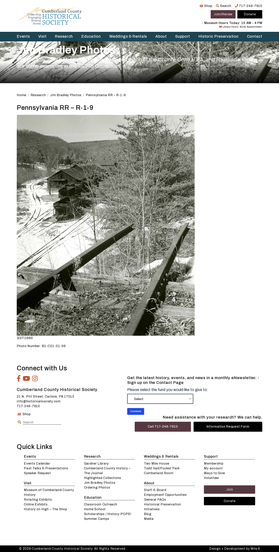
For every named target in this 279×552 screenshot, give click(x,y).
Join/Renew (223, 14)
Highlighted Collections (102, 478)
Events (23, 36)
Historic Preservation (218, 36)
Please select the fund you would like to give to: (167, 390)
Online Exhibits (36, 504)
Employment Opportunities (165, 495)
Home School (95, 509)
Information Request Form (228, 426)
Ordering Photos (97, 487)
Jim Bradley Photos (99, 482)
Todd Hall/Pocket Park (162, 468)
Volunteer (211, 478)
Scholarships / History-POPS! (107, 514)
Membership (213, 463)
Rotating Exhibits (38, 499)
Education (91, 36)
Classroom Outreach (100, 504)
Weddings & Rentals (128, 36)
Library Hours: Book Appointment (240, 27)
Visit (42, 36)
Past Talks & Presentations (46, 468)
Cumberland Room (158, 473)
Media (149, 519)
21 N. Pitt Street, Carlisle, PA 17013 (45, 396)
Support (182, 36)
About (161, 36)
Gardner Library (96, 463)
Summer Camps (96, 519)
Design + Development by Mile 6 (234, 548)
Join (229, 489)
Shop (206, 6)
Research (64, 36)
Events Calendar (37, 463)
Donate (250, 14)
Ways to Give (214, 473)
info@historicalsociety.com (39, 401)
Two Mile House (156, 463)
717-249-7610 (248, 6)
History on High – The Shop (45, 509)
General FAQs (155, 499)
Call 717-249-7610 (163, 426)
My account (213, 468)
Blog (147, 514)
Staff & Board (155, 490)
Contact (254, 36)
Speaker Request (37, 473)
